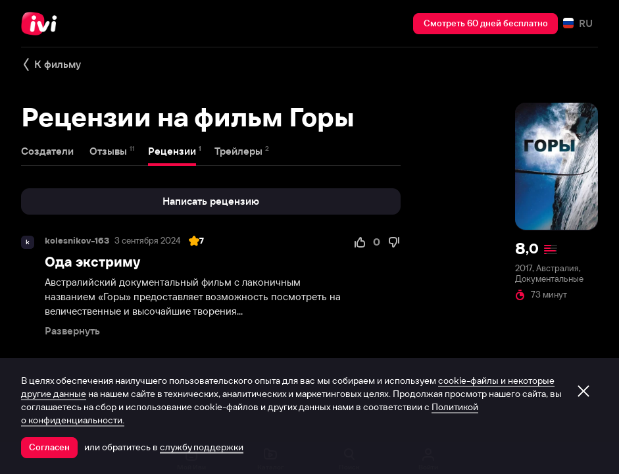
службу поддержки (201, 447)
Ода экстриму (92, 261)
